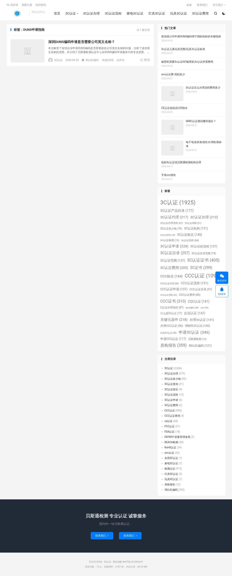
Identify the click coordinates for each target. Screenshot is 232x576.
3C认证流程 (113, 13)
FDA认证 (170, 431)
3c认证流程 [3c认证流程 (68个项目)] (190, 240)
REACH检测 (171, 442)
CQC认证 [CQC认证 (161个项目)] (198, 301)
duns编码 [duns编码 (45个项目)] (192, 307)
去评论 (120, 60)
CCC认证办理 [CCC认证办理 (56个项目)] (169, 283)
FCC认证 (170, 426)
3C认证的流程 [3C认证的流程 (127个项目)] (203, 246)
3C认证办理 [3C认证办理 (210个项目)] (204, 217)
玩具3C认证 (178, 13)
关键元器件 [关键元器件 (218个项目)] (174, 319)
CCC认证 (170, 410)
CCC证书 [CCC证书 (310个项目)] (173, 301)
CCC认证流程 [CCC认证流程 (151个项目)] (194, 283)
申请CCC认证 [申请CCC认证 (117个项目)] (173, 339)
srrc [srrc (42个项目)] (204, 307)
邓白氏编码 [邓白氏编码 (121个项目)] (200, 345)
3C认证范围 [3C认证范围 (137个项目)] (172, 260)
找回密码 (40, 4)
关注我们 (218, 4)
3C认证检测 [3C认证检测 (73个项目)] (169, 240)
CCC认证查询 (172, 415)
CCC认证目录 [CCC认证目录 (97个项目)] (200, 289)
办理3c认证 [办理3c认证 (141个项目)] (202, 320)
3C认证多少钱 (173, 378)
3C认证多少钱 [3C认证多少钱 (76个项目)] (171, 228)
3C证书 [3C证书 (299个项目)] (201, 267)
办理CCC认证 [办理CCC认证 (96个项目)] (171, 325)
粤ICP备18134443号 (133, 562)
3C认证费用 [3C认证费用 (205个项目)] (174, 268)
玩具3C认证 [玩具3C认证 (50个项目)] (168, 333)
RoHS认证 (170, 447)
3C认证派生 (171, 389)
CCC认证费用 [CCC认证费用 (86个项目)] (190, 294)
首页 (57, 13)
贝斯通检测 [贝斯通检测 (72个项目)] (197, 338)
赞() (145, 59)
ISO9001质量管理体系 (177, 436)
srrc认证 (169, 452)
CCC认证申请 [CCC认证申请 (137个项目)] (174, 289)
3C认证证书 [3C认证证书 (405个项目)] (203, 260)
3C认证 (17, 13)
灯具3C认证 (157, 13)
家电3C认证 (135, 13)
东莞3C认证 (171, 458)
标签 (189, 4)
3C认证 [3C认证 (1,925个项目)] (178, 202)
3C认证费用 (200, 13)
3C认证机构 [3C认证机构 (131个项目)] (196, 228)
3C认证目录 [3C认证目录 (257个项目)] (175, 253)
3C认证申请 (171, 399)
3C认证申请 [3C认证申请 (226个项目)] (174, 246)
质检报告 (170, 484)
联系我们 (202, 4)
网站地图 (117, 562)
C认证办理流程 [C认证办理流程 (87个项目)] (172, 307)
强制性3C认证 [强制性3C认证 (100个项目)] (197, 325)
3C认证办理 (91, 13)
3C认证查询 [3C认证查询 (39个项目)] (167, 235)
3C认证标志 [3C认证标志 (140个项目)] (189, 234)
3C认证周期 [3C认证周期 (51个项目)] (193, 223)
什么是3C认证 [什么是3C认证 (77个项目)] (171, 313)
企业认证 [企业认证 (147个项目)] (194, 313)
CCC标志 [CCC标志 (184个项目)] (171, 276)
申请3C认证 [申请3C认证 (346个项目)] (194, 332)
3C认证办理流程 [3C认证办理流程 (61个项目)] (171, 223)
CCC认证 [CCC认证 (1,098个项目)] (203, 276)
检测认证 (170, 468)
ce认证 (169, 421)
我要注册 (27, 4)
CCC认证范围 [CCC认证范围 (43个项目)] (168, 295)
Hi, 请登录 (12, 4)
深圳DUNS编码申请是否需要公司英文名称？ (81, 42)
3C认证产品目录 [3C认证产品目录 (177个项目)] (177, 211)
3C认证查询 (171, 384)
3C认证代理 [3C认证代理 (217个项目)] (174, 217)
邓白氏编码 (90, 60)
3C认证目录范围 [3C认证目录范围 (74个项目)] (203, 253)
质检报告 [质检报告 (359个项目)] (173, 345)
